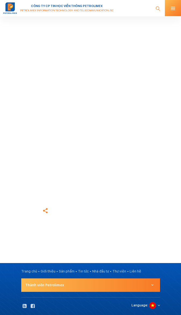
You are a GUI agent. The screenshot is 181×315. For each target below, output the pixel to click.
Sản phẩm (66, 271)
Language (139, 305)
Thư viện (119, 271)
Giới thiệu (48, 271)
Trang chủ (29, 176)
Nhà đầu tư (100, 271)
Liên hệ (135, 271)
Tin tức (83, 271)
